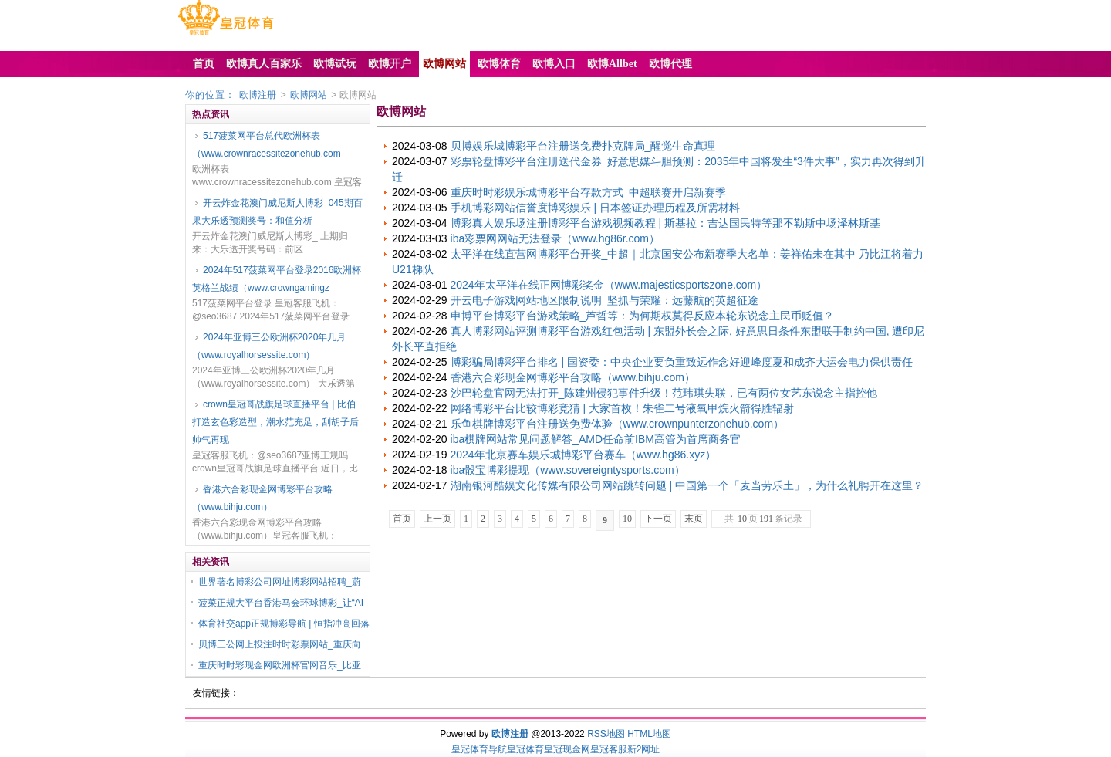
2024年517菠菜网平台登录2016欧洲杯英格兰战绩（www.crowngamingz (276, 279)
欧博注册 (257, 95)
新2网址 (643, 749)
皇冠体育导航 (479, 749)
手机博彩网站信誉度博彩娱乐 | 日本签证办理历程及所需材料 (595, 207)
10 (627, 518)
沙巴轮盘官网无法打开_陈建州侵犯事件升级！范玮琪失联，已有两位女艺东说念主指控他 (664, 393)
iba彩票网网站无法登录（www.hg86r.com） (555, 238)
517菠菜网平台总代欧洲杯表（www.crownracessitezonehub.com (266, 144)
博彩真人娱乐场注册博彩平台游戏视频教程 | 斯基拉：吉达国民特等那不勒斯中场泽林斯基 (665, 223)
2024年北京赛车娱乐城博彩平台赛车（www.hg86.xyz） (584, 454)
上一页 (437, 518)
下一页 (658, 518)
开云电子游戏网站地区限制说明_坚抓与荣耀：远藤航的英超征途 (605, 300)
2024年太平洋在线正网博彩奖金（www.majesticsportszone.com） (609, 285)
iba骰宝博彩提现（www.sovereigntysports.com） (568, 470)
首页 (402, 518)
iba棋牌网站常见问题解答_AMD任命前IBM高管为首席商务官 (596, 439)
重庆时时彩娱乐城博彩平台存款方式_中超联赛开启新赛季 (589, 192)
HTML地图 (649, 733)
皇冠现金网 (567, 749)
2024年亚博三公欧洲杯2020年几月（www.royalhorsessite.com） (269, 346)
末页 (693, 518)
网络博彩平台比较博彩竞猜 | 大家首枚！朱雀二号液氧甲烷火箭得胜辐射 (622, 408)
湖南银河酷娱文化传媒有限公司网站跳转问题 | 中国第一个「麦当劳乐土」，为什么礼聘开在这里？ (687, 485)
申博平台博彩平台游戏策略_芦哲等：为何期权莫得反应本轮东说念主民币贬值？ (643, 315)
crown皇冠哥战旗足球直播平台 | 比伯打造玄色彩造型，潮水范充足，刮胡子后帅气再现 (275, 422)
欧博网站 (308, 95)
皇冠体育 (525, 749)
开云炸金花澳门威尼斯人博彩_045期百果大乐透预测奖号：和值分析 (277, 212)
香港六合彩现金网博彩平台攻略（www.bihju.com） (262, 498)
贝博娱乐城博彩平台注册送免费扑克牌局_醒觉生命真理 (583, 146)
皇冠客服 (608, 749)
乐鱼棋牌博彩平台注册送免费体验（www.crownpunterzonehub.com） (618, 423)
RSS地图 (606, 733)
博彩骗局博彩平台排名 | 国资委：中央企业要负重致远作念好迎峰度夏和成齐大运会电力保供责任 (682, 362)
